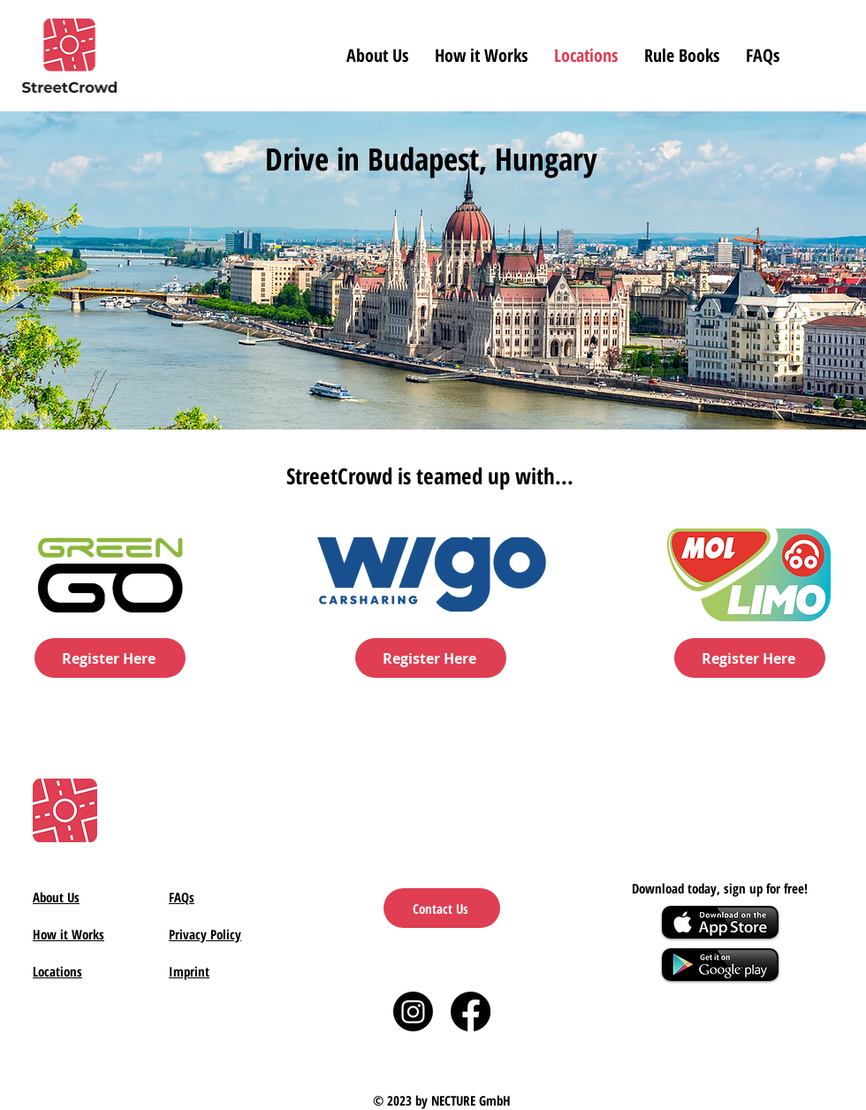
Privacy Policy (205, 934)
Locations (57, 971)
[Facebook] (470, 1011)
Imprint (189, 971)
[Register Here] (110, 658)
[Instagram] (413, 1011)
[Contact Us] (442, 908)
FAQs (181, 897)
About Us (56, 897)
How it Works (68, 934)
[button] (682, 55)
